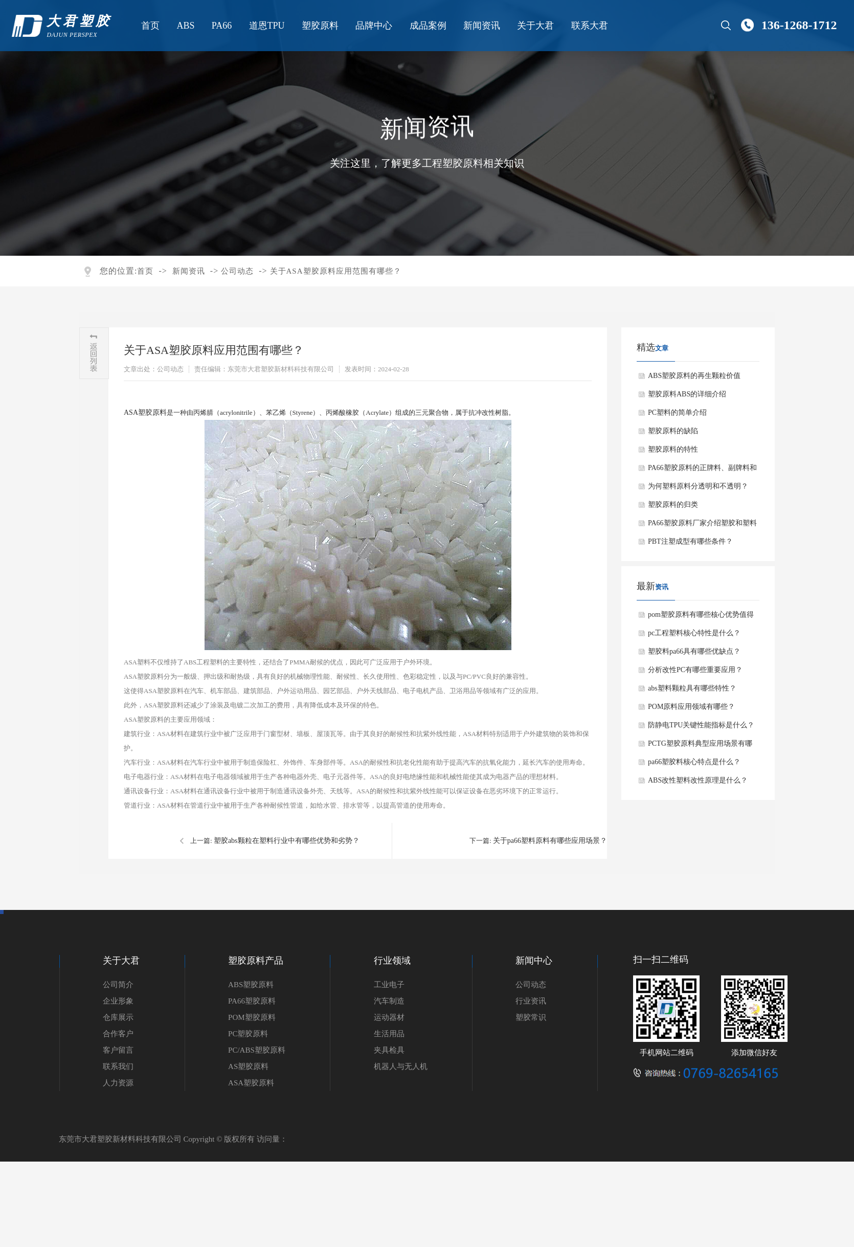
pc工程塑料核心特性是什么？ (694, 633)
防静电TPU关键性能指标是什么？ (701, 725)
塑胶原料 (319, 25)
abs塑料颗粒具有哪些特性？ (692, 688)
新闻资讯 (480, 25)
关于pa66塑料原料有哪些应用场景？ (550, 840)
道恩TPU (266, 25)
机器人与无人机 (401, 1066)
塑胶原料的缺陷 (673, 431)
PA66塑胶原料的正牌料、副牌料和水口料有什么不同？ (702, 470)
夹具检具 (389, 1050)
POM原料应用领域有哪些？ (691, 706)
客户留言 (118, 1050)
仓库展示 (118, 1017)
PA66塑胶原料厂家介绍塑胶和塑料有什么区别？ (702, 525)
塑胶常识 (530, 1017)
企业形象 (118, 1001)
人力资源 (118, 1083)
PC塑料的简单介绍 (677, 412)
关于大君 (534, 25)
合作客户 (118, 1034)
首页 (149, 25)
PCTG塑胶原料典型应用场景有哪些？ (700, 746)
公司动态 (237, 271)
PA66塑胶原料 (252, 1001)
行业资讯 (530, 1001)
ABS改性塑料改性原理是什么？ (698, 780)
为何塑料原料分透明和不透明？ (698, 486)
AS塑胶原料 (248, 1066)
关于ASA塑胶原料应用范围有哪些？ (335, 271)
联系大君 (588, 25)
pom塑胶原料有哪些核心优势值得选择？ (701, 617)
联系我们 (118, 1066)
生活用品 (389, 1034)
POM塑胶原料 (252, 1017)
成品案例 (427, 25)
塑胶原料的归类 (673, 504)
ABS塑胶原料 (251, 985)
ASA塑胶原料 (145, 412)
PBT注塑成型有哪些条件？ (690, 541)
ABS (185, 25)
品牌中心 (372, 25)
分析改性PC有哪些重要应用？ (695, 670)
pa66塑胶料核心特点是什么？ (694, 762)
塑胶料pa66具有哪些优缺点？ (694, 651)
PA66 (221, 25)
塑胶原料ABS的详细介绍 (687, 394)
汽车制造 (389, 1001)
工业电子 (389, 985)
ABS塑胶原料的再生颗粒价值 (694, 376)
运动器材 (389, 1017)
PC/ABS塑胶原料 (256, 1050)
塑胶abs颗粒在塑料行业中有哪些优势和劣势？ (286, 840)
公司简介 (118, 985)
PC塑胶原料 (248, 1034)
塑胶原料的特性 (673, 449)
